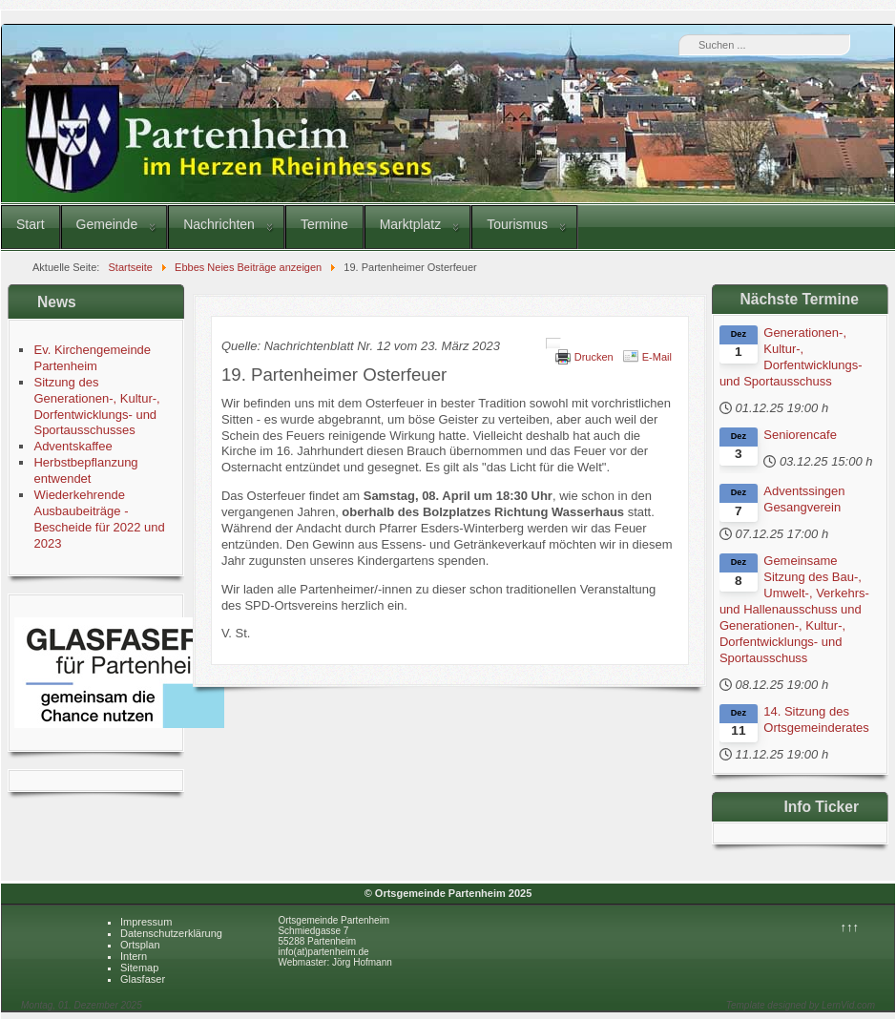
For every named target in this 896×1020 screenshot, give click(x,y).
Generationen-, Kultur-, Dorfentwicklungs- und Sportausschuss (791, 356)
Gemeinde (107, 224)
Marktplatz (411, 224)
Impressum (146, 921)
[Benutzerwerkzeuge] (553, 343)
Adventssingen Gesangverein (803, 499)
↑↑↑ (850, 927)
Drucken (594, 357)
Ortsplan (140, 944)
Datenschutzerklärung (171, 933)
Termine (324, 224)
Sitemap (139, 967)
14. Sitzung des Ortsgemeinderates (816, 719)
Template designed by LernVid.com (800, 1005)
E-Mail (657, 357)
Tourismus (517, 224)
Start (30, 224)
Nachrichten (219, 224)
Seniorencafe (800, 434)
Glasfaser (142, 979)
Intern (133, 956)
